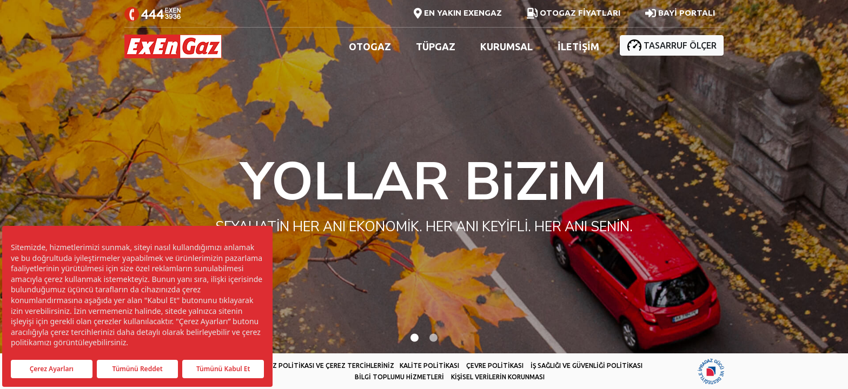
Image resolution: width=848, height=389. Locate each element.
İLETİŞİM (578, 46)
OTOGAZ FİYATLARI (573, 13)
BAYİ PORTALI (680, 13)
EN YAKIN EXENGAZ (458, 13)
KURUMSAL (506, 46)
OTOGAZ (370, 46)
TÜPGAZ (435, 46)
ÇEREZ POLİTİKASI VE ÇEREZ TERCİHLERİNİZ (325, 365)
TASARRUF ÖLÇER (672, 45)
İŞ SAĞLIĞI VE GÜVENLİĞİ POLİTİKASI (586, 365)
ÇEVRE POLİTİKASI (495, 365)
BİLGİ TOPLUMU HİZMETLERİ (399, 376)
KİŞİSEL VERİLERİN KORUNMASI (498, 376)
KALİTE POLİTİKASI (429, 365)
